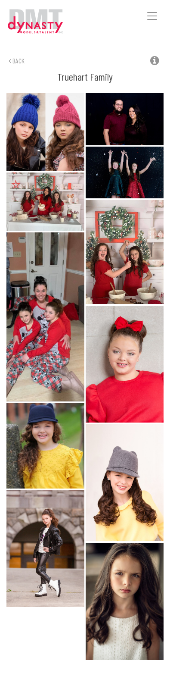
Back (17, 60)
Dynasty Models (47, 21)
